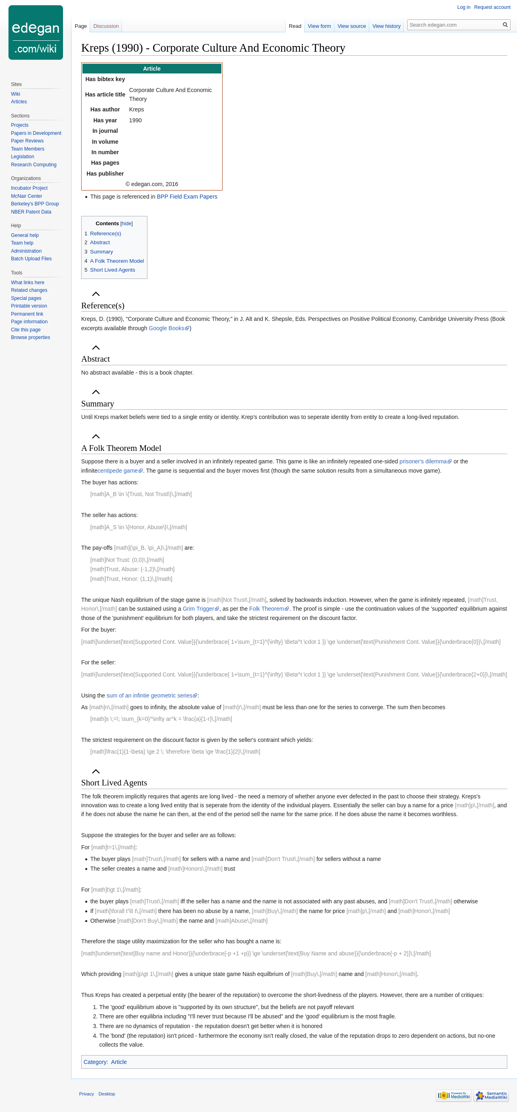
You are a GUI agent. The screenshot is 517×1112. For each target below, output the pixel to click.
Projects (19, 125)
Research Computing (34, 165)
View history (386, 26)
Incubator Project (29, 188)
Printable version (29, 306)
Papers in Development (36, 133)
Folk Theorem (266, 608)
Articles (19, 102)
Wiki (15, 94)
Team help (22, 243)
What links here (27, 282)
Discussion (106, 26)
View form (319, 26)
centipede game (117, 470)
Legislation (22, 156)
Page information (29, 322)
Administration (26, 251)
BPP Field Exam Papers (187, 196)
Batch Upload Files (31, 259)
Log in (464, 7)
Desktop (107, 1093)
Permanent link (27, 314)
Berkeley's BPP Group (35, 204)
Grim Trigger (198, 608)
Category (95, 1062)
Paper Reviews (27, 141)
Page (81, 26)
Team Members (27, 149)
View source (352, 26)
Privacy (86, 1093)
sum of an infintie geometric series (149, 695)
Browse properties (30, 337)
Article (119, 1062)
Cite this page (25, 330)
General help (25, 235)
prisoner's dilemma (423, 461)
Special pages (26, 298)
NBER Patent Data (31, 212)
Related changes (29, 290)
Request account (492, 7)
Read (295, 26)
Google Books (166, 328)
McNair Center (26, 196)
